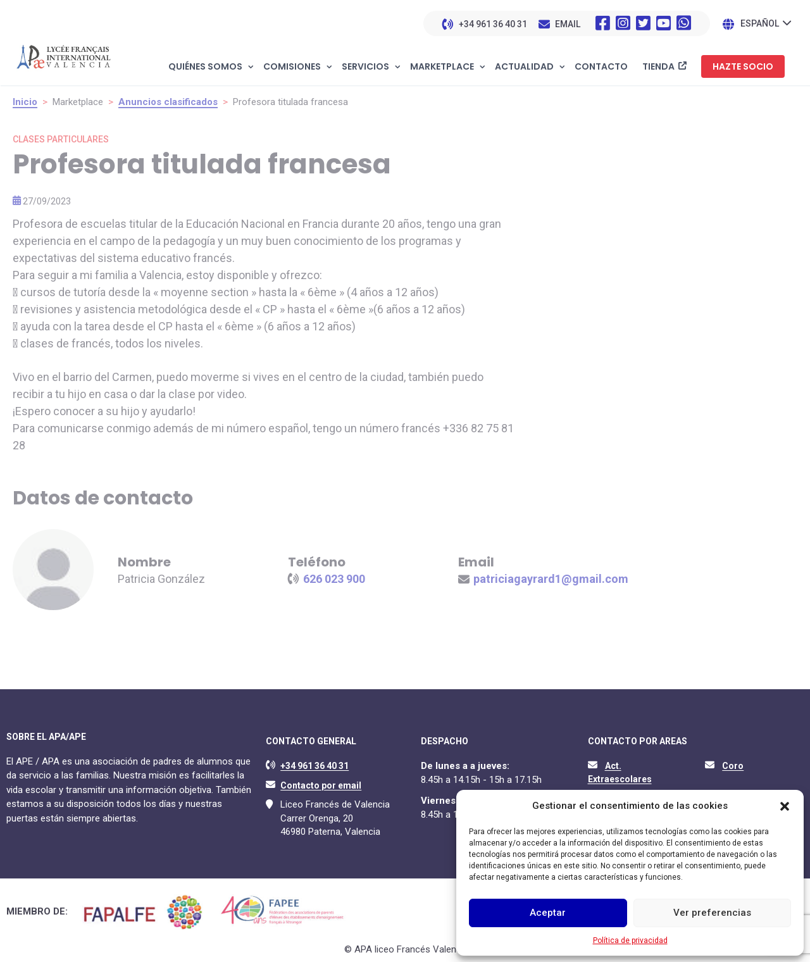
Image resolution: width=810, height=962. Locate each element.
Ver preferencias (712, 912)
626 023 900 (334, 578)
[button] (784, 806)
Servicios (365, 67)
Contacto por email (320, 785)
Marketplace (442, 67)
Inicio (25, 102)
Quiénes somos (205, 67)
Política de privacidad (630, 940)
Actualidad (524, 67)
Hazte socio (743, 66)
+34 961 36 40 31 (493, 24)
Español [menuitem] (759, 24)
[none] (765, 23)
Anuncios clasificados (168, 102)
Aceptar (548, 912)
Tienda (658, 67)
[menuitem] (765, 23)
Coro (733, 766)
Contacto (601, 67)
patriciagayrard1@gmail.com (550, 578)
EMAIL (567, 24)
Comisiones (292, 67)
